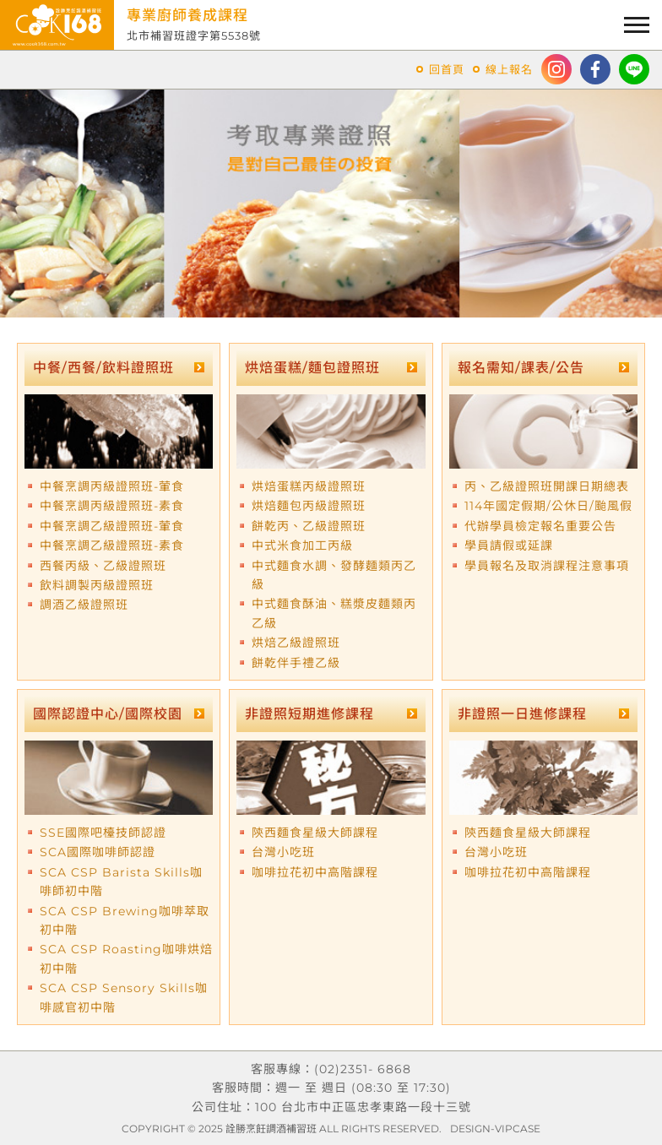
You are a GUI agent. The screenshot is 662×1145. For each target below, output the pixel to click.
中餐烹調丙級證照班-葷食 (112, 486)
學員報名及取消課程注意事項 (546, 565)
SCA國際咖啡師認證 (97, 852)
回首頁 (446, 69)
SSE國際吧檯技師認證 (103, 832)
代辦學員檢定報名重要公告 (540, 526)
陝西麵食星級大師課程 (315, 832)
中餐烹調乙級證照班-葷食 (112, 526)
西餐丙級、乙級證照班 (103, 565)
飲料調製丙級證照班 (97, 585)
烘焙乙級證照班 (296, 642)
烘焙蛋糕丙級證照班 (309, 486)
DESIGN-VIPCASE (495, 1128)
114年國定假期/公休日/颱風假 (548, 505)
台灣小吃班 (283, 852)
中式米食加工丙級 (302, 545)
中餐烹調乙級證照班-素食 (112, 545)
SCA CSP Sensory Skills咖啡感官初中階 (124, 997)
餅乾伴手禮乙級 (296, 662)
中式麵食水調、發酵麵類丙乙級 (334, 575)
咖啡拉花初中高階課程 (315, 872)
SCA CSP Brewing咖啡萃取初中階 (124, 920)
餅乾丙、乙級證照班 (309, 526)
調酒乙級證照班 (84, 604)
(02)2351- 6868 (362, 1069)
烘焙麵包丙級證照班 (309, 505)
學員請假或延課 (508, 545)
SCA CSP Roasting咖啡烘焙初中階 (126, 958)
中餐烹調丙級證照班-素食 (112, 505)
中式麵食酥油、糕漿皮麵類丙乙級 (334, 613)
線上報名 (509, 69)
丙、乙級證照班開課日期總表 (546, 486)
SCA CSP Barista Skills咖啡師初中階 (121, 881)
